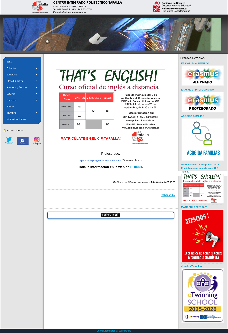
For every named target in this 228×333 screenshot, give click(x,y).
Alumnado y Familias (22, 87)
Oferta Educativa (22, 81)
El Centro (22, 68)
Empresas (22, 100)
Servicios (22, 94)
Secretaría (22, 74)
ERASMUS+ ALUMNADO (195, 63)
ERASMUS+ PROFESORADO (197, 89)
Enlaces (10, 106)
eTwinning (22, 113)
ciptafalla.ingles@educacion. (95, 160)
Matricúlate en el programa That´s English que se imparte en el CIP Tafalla (200, 168)
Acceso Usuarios (15, 130)
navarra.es (115, 160)
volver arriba (168, 195)
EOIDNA (136, 167)
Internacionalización (16, 119)
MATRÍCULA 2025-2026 (194, 207)
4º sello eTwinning (191, 266)
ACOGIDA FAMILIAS (192, 116)
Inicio (9, 62)
